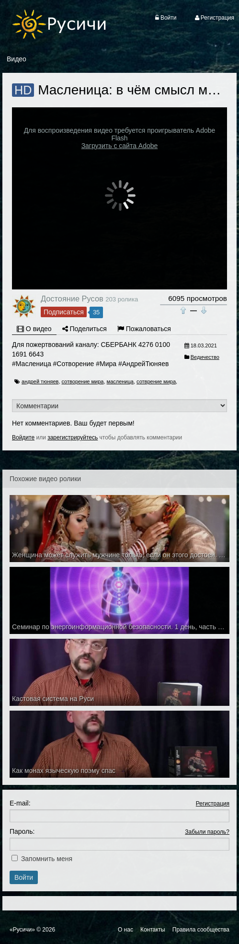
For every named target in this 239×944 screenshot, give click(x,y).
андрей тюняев (40, 381)
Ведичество (205, 357)
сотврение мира (156, 381)
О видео (34, 329)
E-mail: (20, 803)
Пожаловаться (144, 329)
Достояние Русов (72, 298)
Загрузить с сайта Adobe (119, 146)
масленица (120, 381)
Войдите (23, 437)
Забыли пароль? (207, 832)
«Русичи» (22, 929)
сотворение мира (83, 381)
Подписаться (64, 312)
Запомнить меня (46, 859)
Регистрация (212, 803)
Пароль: (22, 831)
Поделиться (84, 329)
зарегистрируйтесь (72, 437)
